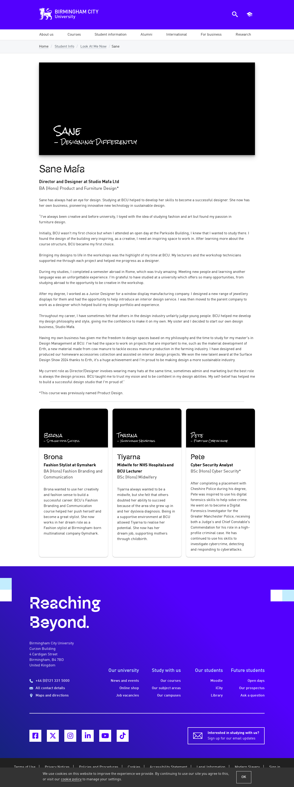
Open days (256, 681)
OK (243, 777)
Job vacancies (127, 695)
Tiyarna (128, 457)
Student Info (64, 46)
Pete (198, 457)
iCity (219, 688)
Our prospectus (252, 688)
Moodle (216, 681)
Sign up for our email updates (233, 735)
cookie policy (71, 779)
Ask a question (252, 695)
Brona (53, 457)
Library (217, 695)
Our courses (171, 681)
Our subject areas (166, 688)
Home (43, 46)
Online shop (129, 688)
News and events (125, 681)
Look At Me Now (93, 46)
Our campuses (169, 695)
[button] (46, 35)
